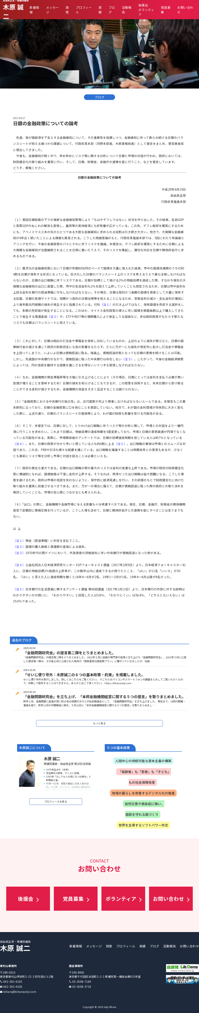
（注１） (106, 304)
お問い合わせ (189, 946)
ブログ (154, 946)
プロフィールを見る (55, 801)
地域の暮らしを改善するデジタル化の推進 (143, 793)
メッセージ (94, 946)
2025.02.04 (29, 648)
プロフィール (125, 946)
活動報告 (169, 946)
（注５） (120, 443)
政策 (67, 9)
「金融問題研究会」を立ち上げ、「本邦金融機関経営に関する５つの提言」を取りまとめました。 (104, 696)
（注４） (19, 443)
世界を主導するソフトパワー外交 (143, 825)
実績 (100, 9)
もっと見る (99, 723)
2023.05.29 (29, 692)
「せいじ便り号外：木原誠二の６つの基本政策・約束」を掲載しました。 (84, 674)
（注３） (128, 359)
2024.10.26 (29, 670)
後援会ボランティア (146, 10)
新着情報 (75, 946)
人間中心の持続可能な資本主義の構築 (143, 760)
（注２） (53, 316)
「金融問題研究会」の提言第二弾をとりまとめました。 (69, 652)
